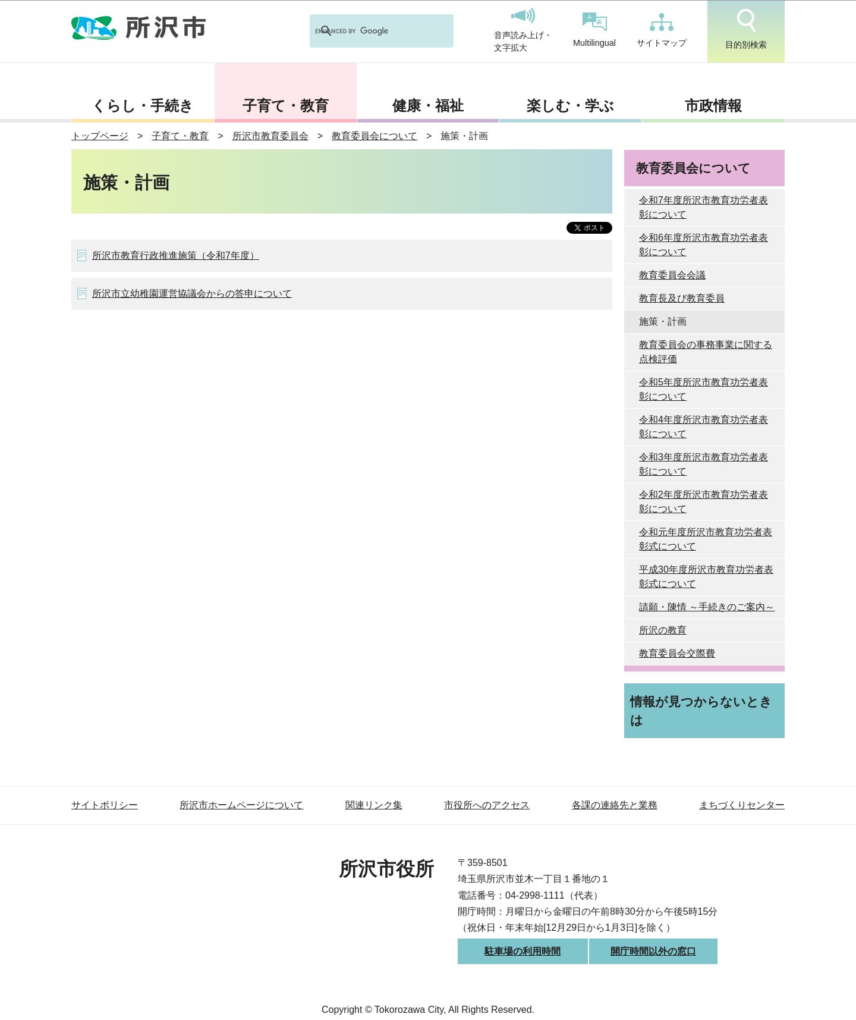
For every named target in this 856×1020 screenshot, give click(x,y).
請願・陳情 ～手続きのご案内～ (707, 607)
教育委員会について (374, 136)
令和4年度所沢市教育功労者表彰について (703, 427)
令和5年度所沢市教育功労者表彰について (703, 389)
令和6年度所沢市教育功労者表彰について (703, 245)
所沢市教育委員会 (270, 136)
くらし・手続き (143, 106)
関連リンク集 (373, 805)
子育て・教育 (286, 106)
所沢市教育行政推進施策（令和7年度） (175, 255)
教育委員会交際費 (677, 653)
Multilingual (594, 30)
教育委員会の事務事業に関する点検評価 (705, 352)
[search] (366, 30)
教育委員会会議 (672, 275)
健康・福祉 (428, 106)
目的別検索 (746, 29)
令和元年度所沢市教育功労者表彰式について (705, 539)
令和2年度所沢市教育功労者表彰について (703, 501)
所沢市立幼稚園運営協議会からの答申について (192, 293)
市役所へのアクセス (487, 805)
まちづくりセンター (742, 805)
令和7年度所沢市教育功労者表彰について (703, 207)
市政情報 (713, 106)
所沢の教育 (663, 630)
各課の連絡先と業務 (614, 805)
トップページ (99, 136)
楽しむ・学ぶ (570, 106)
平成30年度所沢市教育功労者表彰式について (706, 576)
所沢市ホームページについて (241, 805)
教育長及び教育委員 (682, 298)
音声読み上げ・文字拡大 (523, 30)
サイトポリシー (104, 805)
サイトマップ (662, 30)
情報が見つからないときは (701, 711)
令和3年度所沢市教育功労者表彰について (703, 464)
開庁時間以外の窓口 (653, 951)
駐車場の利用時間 (522, 951)
